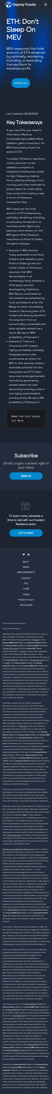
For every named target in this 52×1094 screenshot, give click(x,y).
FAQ (26, 583)
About (26, 561)
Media (26, 567)
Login (26, 588)
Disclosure (26, 605)
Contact (26, 578)
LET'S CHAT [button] (26, 533)
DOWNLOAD (20, 83)
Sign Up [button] (26, 476)
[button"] (24, 554)
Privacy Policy (26, 599)
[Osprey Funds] (20, 4)
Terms (26, 594)
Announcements (26, 572)
